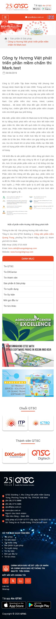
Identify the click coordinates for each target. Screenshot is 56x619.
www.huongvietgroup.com (21, 252)
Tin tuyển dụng (11, 289)
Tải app (42, 5)
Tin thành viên (10, 278)
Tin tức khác (10, 306)
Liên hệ (5, 586)
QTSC (23, 613)
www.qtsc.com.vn (12, 510)
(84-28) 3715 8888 (13, 500)
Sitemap (5, 589)
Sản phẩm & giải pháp (13, 545)
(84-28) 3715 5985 (13, 504)
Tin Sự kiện (9, 294)
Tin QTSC (8, 266)
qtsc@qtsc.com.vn (13, 507)
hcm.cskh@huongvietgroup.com (22, 248)
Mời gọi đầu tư (11, 300)
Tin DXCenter (10, 272)
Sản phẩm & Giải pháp (21, 38)
